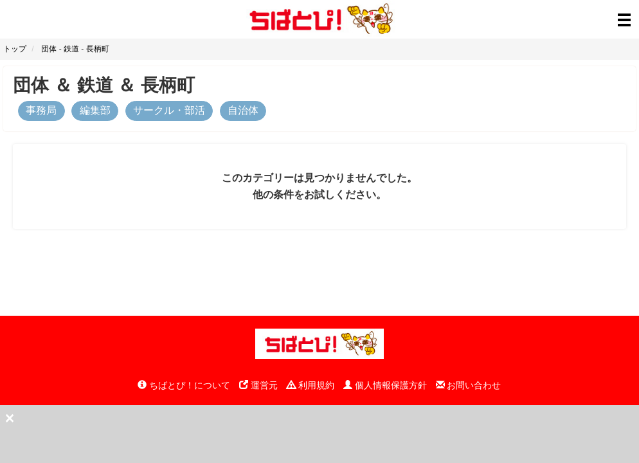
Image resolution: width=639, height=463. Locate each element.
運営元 (258, 385)
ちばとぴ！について (184, 385)
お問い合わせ (468, 385)
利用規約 (310, 385)
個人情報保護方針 (385, 385)
